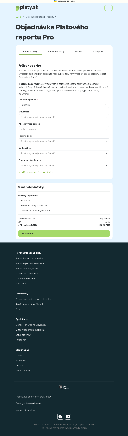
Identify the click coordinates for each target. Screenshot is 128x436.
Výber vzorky (30, 51)
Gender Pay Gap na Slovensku (31, 324)
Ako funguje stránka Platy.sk (29, 304)
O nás (18, 309)
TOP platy (21, 283)
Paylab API (21, 339)
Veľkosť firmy (25, 148)
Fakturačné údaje (56, 51)
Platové (23, 370)
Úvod (18, 17)
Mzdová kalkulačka (25, 278)
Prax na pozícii (26, 136)
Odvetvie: (24, 111)
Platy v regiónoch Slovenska (30, 263)
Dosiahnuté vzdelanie (30, 160)
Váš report (97, 51)
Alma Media (74, 428)
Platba (78, 51)
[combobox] (61, 117)
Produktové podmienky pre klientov (33, 299)
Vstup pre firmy (23, 334)
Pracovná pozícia (27, 99)
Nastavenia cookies (26, 410)
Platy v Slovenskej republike (29, 258)
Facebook (21, 360)
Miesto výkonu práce (29, 124)
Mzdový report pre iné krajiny (30, 329)
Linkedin (20, 365)
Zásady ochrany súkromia (29, 403)
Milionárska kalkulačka (27, 273)
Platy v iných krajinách (27, 268)
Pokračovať (27, 233)
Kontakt (19, 355)
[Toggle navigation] (108, 8)
